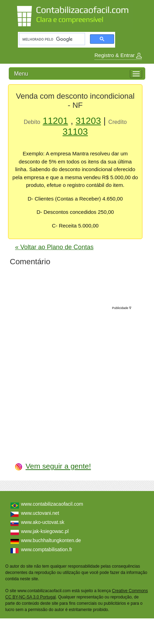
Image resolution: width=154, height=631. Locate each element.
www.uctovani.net (40, 513)
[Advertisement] (77, 377)
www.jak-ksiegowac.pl (45, 531)
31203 (88, 120)
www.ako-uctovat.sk (42, 522)
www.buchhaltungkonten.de (51, 540)
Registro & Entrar (118, 55)
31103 (75, 131)
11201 (55, 120)
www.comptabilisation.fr (46, 549)
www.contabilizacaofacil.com (52, 504)
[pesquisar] (51, 39)
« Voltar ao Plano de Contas (54, 247)
